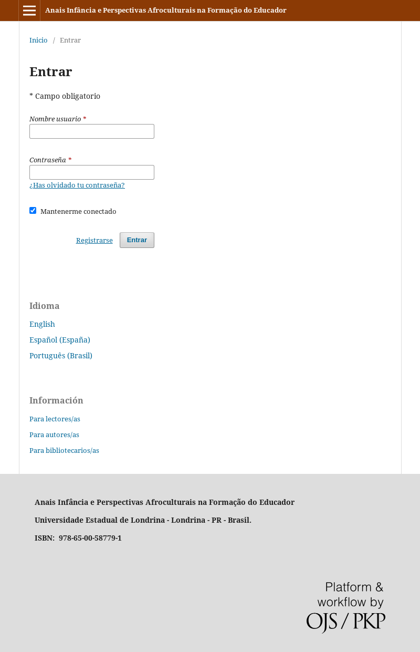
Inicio (38, 40)
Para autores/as (54, 434)
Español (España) (59, 340)
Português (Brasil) (60, 355)
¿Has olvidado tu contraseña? (77, 185)
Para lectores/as (54, 418)
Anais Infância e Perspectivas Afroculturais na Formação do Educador (166, 10)
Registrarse (94, 240)
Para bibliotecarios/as (64, 450)
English (42, 324)
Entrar (137, 240)
